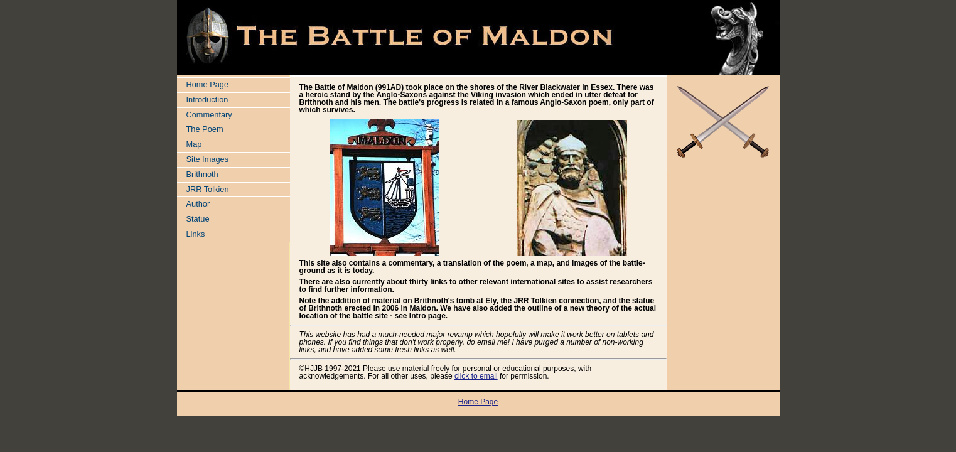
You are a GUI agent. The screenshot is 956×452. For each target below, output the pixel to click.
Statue (198, 218)
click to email (476, 376)
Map (194, 144)
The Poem (204, 129)
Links (195, 234)
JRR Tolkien (207, 189)
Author (198, 203)
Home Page (207, 84)
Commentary (209, 114)
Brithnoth (202, 174)
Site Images (207, 159)
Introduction (207, 99)
